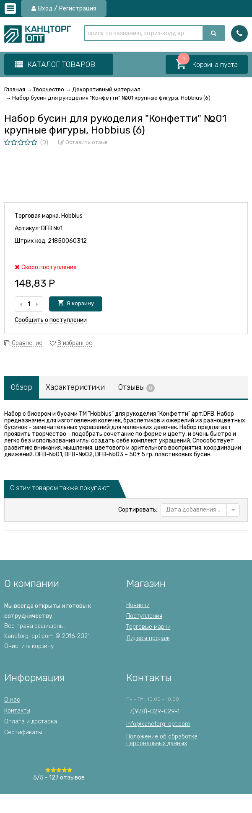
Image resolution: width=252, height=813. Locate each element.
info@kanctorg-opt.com (158, 724)
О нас (12, 699)
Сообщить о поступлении (51, 320)
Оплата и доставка (30, 721)
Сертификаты (23, 732)
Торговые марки (148, 626)
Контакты (17, 710)
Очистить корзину (29, 646)
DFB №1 (51, 228)
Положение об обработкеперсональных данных (161, 740)
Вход (45, 8)
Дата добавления (193, 509)
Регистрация (77, 8)
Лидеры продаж (148, 638)
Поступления (144, 616)
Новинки (138, 605)
